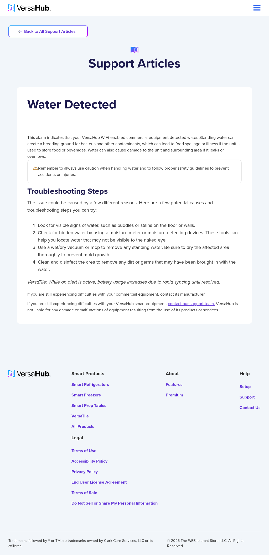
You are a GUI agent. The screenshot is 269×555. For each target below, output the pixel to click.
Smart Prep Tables (88, 405)
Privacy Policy (84, 472)
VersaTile (80, 416)
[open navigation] (257, 8)
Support (247, 397)
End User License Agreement (99, 482)
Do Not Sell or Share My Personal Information (114, 503)
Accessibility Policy (89, 461)
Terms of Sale (84, 493)
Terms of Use (83, 451)
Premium (174, 395)
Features (174, 384)
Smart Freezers (86, 395)
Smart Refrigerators (90, 384)
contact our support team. (191, 304)
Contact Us (250, 408)
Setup (245, 387)
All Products (82, 426)
